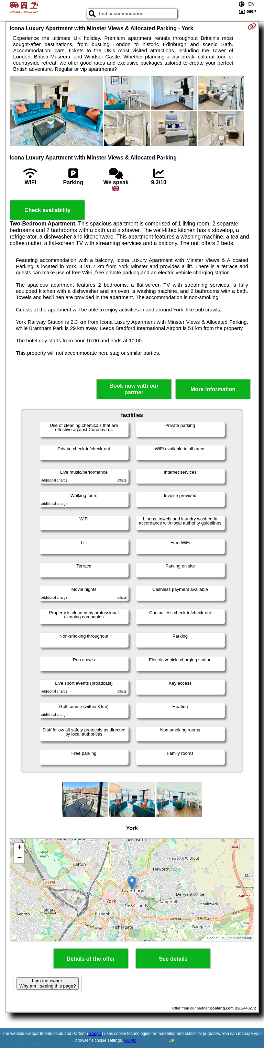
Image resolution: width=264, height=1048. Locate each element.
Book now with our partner (133, 389)
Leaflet (213, 938)
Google (95, 1033)
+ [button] (19, 848)
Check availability (47, 210)
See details (173, 959)
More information (212, 389)
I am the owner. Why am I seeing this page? (47, 983)
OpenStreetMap (239, 938)
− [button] (19, 858)
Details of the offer (91, 959)
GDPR (130, 1040)
